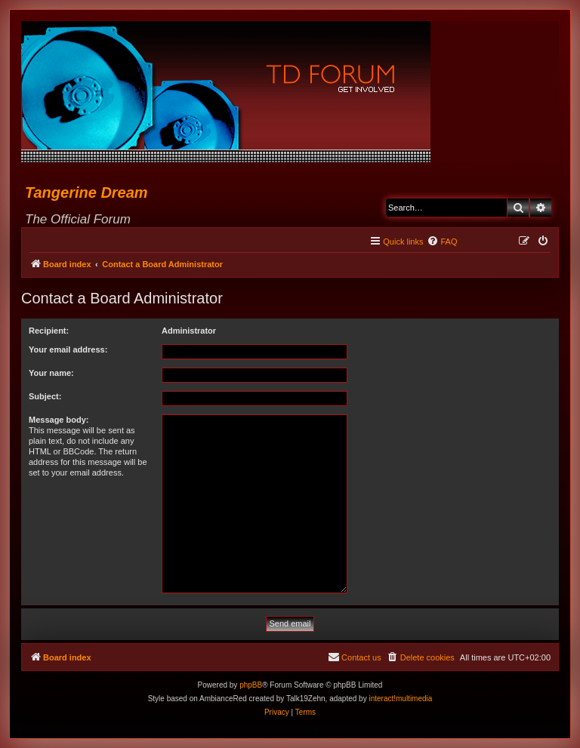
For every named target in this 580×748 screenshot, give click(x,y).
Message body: (58, 419)
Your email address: (68, 349)
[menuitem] (442, 241)
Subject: (45, 396)
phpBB (250, 685)
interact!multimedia (400, 698)
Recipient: (49, 330)
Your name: (51, 372)
